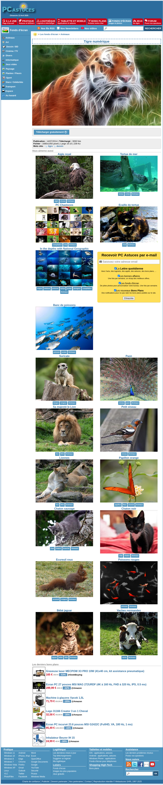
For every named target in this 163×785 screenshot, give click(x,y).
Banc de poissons (64, 305)
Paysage (10, 69)
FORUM (153, 21)
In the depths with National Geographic (64, 248)
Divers (9, 55)
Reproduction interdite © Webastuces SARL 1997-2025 (117, 781)
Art (7, 42)
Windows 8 (9, 759)
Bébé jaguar (64, 610)
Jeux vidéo (11, 64)
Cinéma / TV (12, 51)
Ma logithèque (59, 761)
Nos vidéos (91, 28)
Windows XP (9, 768)
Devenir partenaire (59, 781)
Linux (6, 771)
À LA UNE (10, 21)
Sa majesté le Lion (64, 406)
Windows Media (38, 776)
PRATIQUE (26, 21)
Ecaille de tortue (129, 205)
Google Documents (39, 762)
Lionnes (64, 457)
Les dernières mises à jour (64, 753)
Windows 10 (9, 756)
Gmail (21, 768)
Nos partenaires (76, 781)
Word (33, 753)
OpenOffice (36, 759)
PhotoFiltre (9, 776)
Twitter (21, 774)
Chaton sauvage (64, 508)
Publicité (45, 781)
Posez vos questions (135, 756)
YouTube (35, 768)
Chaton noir (128, 508)
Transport (10, 86)
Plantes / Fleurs (14, 73)
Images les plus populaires (64, 771)
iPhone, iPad (24, 756)
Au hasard (11, 95)
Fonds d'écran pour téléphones (102, 761)
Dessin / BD (12, 46)
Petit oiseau (128, 406)
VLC (6, 774)
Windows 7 (9, 762)
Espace (9, 91)
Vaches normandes (129, 610)
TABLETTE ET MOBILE (71, 21)
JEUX (137, 21)
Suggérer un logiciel (61, 758)
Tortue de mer (129, 154)
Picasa (34, 774)
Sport (9, 77)
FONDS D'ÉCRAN (120, 21)
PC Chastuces (64, 205)
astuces (109, 753)
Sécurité (34, 771)
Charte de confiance (31, 781)
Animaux (10, 38)
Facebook (23, 776)
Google (34, 765)
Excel (33, 756)
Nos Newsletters (69, 28)
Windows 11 (9, 753)
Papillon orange (129, 457)
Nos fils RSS (47, 28)
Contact (88, 781)
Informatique (12, 60)
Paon (129, 356)
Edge (21, 759)
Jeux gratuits (58, 774)
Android (22, 753)
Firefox (22, 765)
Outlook (22, 771)
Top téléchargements (62, 756)
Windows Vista (10, 765)
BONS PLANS (97, 21)
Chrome (22, 762)
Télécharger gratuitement (51, 132)
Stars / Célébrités (14, 82)
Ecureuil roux (64, 559)
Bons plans (94, 768)
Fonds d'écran (19, 30)
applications (99, 753)
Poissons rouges (128, 559)
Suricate (64, 356)
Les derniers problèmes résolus (139, 753)
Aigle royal (64, 154)
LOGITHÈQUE (46, 21)
